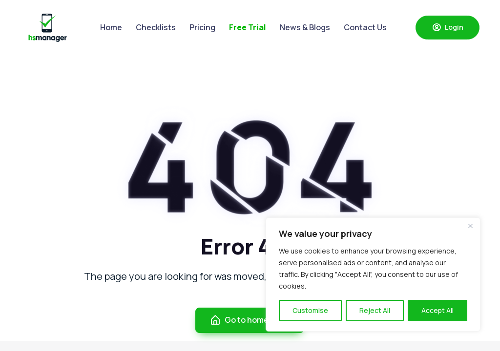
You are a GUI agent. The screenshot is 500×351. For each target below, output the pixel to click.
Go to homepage (248, 320)
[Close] (470, 226)
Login (447, 27)
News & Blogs (305, 27)
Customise (310, 310)
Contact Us (365, 27)
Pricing (202, 27)
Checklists (156, 27)
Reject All (374, 310)
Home (111, 27)
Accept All (437, 310)
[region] (373, 274)
